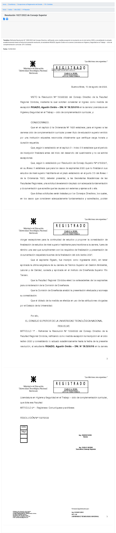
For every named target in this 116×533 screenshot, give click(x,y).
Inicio (4, 4)
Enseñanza (11, 4)
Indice (10, 10)
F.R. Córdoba (48, 4)
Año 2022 (17, 10)
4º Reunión (26, 10)
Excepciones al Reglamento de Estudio (29, 4)
